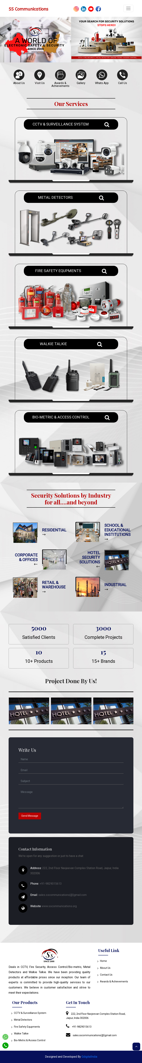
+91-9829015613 (51, 883)
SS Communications (28, 9)
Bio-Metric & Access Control (28, 1040)
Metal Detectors (22, 1019)
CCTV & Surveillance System (29, 1013)
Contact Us (105, 974)
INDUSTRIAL (115, 585)
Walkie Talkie (20, 1033)
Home (102, 961)
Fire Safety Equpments (26, 1026)
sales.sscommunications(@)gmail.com (62, 895)
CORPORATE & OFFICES (26, 557)
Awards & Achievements (113, 981)
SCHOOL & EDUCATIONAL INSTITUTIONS (117, 530)
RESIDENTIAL (54, 530)
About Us (104, 967)
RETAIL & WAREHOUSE (54, 585)
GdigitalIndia (89, 1056)
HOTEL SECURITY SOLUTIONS (89, 557)
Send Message (29, 815)
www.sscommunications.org (59, 906)
